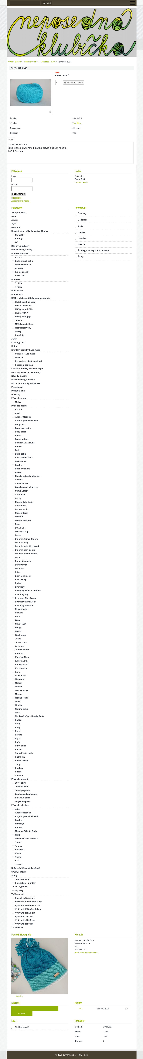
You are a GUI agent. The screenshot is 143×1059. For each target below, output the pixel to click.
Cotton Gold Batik (24, 502)
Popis (10, 140)
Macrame (19, 679)
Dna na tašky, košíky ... (22, 249)
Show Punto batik (24, 753)
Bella (17, 450)
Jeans (18, 638)
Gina (17, 620)
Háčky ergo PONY (24, 309)
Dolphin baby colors (25, 550)
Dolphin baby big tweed (27, 546)
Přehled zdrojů (22, 1027)
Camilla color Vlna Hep (26, 487)
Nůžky (18, 331)
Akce (13, 216)
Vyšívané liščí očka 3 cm (27, 905)
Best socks (20, 461)
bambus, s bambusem (26, 794)
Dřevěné (19, 357)
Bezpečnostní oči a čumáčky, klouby (29, 231)
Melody (18, 683)
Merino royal (21, 698)
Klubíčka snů (21, 272)
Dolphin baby (21, 542)
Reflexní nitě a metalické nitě (25, 868)
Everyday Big (21, 594)
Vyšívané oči (17, 894)
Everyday (20, 587)
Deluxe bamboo (23, 520)
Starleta (19, 768)
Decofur (19, 516)
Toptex (18, 846)
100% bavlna (21, 786)
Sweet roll (20, 275)
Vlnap (18, 853)
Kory (53, 62)
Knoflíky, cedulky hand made (25, 350)
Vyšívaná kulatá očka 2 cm (28, 901)
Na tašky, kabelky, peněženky (26, 372)
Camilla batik (21, 483)
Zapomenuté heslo (20, 201)
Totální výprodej (19, 886)
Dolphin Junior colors (26, 553)
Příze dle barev (18, 398)
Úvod (10, 62)
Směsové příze (22, 798)
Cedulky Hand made (25, 354)
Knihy (14, 346)
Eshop (18, 62)
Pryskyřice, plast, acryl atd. (28, 361)
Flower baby (21, 609)
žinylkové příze (22, 801)
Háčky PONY (21, 313)
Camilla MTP (21, 491)
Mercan (19, 686)
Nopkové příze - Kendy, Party (29, 716)
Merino (18, 694)
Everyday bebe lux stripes (28, 590)
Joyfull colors (22, 649)
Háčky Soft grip (23, 316)
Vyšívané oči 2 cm (24, 916)
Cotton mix (20, 505)
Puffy (17, 742)
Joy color (20, 646)
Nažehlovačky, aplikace (23, 379)
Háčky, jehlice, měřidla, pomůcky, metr (30, 298)
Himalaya (19, 824)
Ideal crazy (20, 635)
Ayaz (13, 223)
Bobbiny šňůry (22, 469)
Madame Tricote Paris (26, 831)
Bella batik (20, 454)
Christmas (20, 494)
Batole (18, 446)
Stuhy (14, 875)
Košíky (81, 244)
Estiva (18, 583)
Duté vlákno (17, 290)
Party (17, 723)
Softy (17, 764)
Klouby (18, 238)
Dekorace (82, 220)
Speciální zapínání (24, 365)
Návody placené (19, 376)
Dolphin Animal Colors (26, 539)
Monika (18, 705)
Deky (80, 226)
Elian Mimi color (23, 576)
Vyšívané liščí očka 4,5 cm (28, 909)
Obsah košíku (81, 182)
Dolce (18, 535)
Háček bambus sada (25, 302)
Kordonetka (21, 668)
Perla (17, 731)
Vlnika (18, 857)
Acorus (18, 257)
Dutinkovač (17, 294)
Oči (17, 242)
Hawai (18, 631)
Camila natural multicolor (27, 476)
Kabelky (82, 238)
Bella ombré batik (24, 261)
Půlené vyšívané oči (25, 898)
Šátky (81, 256)
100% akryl (20, 783)
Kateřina (19, 653)
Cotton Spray (21, 513)
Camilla (19, 479)
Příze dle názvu (19, 406)
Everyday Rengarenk (25, 602)
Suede (18, 772)
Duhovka (15, 279)
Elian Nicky (20, 579)
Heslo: (14, 184)
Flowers (19, 268)
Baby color (20, 432)
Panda (18, 720)
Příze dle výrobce (30, 62)
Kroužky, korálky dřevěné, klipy (27, 368)
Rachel (18, 749)
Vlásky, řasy (17, 890)
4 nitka (18, 287)
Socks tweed (21, 760)
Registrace (16, 198)
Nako (17, 835)
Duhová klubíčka (19, 253)
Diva (17, 524)
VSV (17, 860)
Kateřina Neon (22, 657)
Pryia (17, 738)
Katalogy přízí (18, 342)
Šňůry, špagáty (18, 872)
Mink (17, 701)
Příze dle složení (19, 779)
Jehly (14, 339)
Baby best (20, 424)
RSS (80, 1055)
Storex (18, 842)
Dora (17, 557)
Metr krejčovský (23, 328)
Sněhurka (20, 757)
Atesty (14, 220)
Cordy (18, 498)
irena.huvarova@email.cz (87, 952)
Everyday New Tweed (25, 598)
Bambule (15, 227)
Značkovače (17, 927)
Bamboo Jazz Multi (24, 443)
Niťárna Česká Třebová (26, 838)
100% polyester (23, 790)
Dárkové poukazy (20, 246)
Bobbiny (19, 465)
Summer (19, 775)
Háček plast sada (23, 305)
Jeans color (21, 642)
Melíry (18, 402)
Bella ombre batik (24, 457)
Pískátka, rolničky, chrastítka (25, 383)
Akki (17, 413)
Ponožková (17, 387)
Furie (17, 616)
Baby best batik (23, 428)
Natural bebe (21, 709)
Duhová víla (21, 565)
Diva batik (20, 528)
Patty (17, 727)
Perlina (18, 735)
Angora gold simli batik (26, 420)
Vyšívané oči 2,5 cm (25, 920)
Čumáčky (20, 235)
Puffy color (20, 746)
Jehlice (18, 320)
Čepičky (82, 213)
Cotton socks (21, 509)
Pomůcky (20, 335)
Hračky (81, 232)
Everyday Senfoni (24, 605)
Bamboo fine (21, 439)
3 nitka (18, 283)
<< (80, 1009)
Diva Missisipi (22, 531)
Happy (18, 627)
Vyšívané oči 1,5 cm (25, 913)
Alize (17, 809)
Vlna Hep (45, 62)
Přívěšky (15, 394)
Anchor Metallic (23, 417)
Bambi (18, 435)
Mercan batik (21, 690)
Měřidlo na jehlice (24, 324)
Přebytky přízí (18, 391)
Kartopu (19, 827)
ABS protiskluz (18, 212)
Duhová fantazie (23, 264)
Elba (17, 572)
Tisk (85, 1055)
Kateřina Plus (22, 661)
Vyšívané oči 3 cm (24, 924)
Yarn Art (19, 864)
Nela (17, 712)
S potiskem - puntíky (25, 883)
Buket (18, 472)
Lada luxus (20, 675)
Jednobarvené (22, 879)
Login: (14, 176)
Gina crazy (20, 624)
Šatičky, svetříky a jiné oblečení (93, 250)
